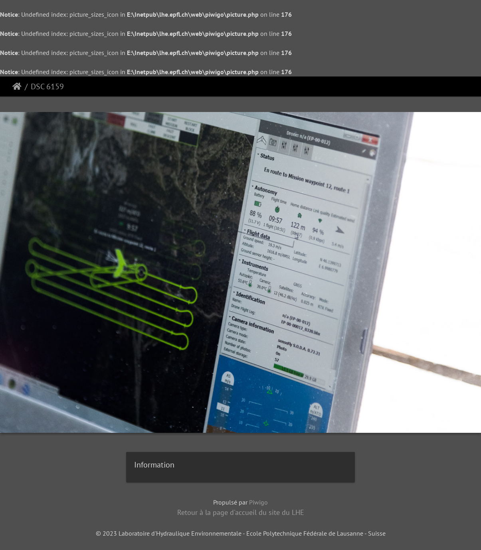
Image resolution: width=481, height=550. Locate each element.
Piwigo (258, 502)
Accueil (17, 86)
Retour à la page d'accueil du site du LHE (240, 512)
